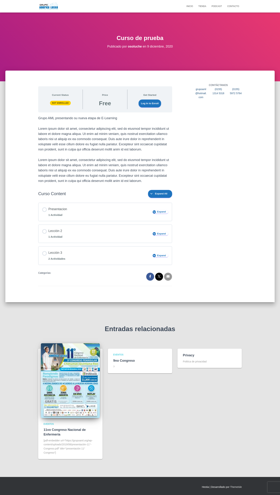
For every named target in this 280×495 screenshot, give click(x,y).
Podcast (217, 6)
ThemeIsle (236, 487)
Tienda (202, 6)
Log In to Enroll (150, 103)
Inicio (189, 6)
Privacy (188, 355)
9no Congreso (124, 360)
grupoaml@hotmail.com (201, 93)
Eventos (49, 424)
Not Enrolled (60, 103)
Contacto (233, 6)
